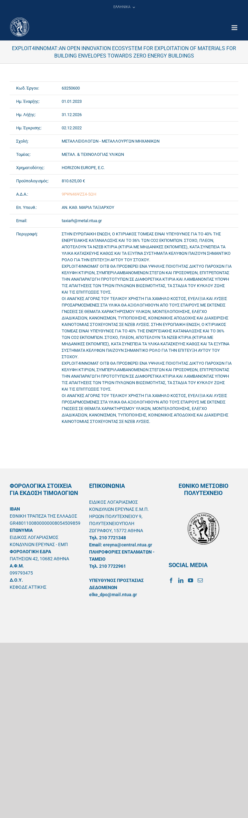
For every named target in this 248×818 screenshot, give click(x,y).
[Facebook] (171, 580)
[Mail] (200, 580)
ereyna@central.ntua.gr (127, 544)
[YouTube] (190, 580)
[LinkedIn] (180, 580)
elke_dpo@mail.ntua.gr (113, 594)
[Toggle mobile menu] (235, 27)
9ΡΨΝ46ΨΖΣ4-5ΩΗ (79, 194)
